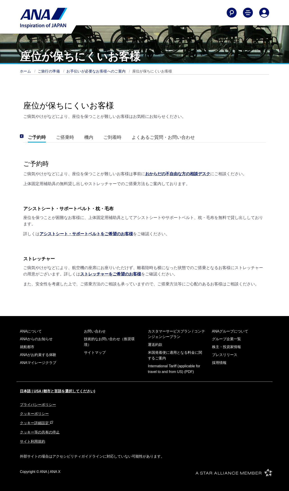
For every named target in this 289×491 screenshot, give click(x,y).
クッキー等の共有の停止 (40, 432)
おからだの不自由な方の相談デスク (177, 174)
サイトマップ (95, 352)
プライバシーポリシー (38, 405)
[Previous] (28, 136)
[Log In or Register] (264, 13)
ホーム (26, 71)
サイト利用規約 (32, 441)
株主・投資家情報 (226, 347)
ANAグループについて (230, 331)
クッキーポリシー (34, 414)
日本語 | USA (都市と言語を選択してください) (57, 391)
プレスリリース (224, 355)
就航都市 (27, 347)
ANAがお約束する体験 (38, 355)
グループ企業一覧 (226, 339)
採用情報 (219, 363)
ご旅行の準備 (49, 71)
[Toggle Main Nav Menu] (248, 13)
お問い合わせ (95, 331)
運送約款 (155, 345)
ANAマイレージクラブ (38, 363)
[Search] (232, 13)
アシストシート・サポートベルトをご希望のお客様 (86, 234)
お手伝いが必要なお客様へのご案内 (96, 71)
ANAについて (31, 331)
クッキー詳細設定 (36, 423)
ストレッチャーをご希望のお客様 (110, 274)
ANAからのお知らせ (36, 339)
